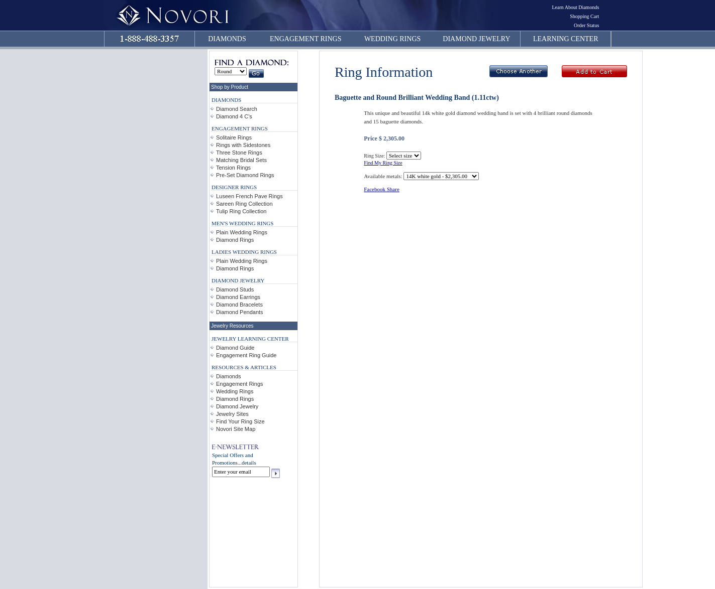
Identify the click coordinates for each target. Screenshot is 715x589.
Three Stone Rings (239, 153)
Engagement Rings (239, 384)
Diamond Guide (235, 348)
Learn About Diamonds (575, 7)
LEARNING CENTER (565, 39)
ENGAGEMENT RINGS (305, 39)
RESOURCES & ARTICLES (244, 367)
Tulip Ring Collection (241, 211)
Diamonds (228, 376)
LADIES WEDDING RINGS (244, 252)
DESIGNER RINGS (234, 187)
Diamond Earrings (238, 297)
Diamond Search (236, 109)
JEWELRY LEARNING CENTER (250, 339)
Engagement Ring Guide (246, 355)
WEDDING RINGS (392, 39)
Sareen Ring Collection (244, 204)
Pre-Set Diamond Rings (245, 175)
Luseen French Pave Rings (249, 196)
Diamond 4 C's (234, 116)
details (249, 463)
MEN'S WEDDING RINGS (242, 223)
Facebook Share (381, 189)
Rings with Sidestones (243, 145)
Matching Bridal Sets (241, 160)
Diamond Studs (235, 289)
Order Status (586, 25)
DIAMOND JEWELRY (476, 39)
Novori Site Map (235, 429)
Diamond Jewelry (237, 406)
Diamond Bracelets (239, 305)
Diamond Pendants (239, 312)
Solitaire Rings (234, 137)
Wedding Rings (234, 391)
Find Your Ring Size (240, 421)
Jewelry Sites (232, 414)
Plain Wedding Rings (241, 232)
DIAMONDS (227, 39)
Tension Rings (233, 168)
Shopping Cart (584, 16)
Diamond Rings (235, 240)
